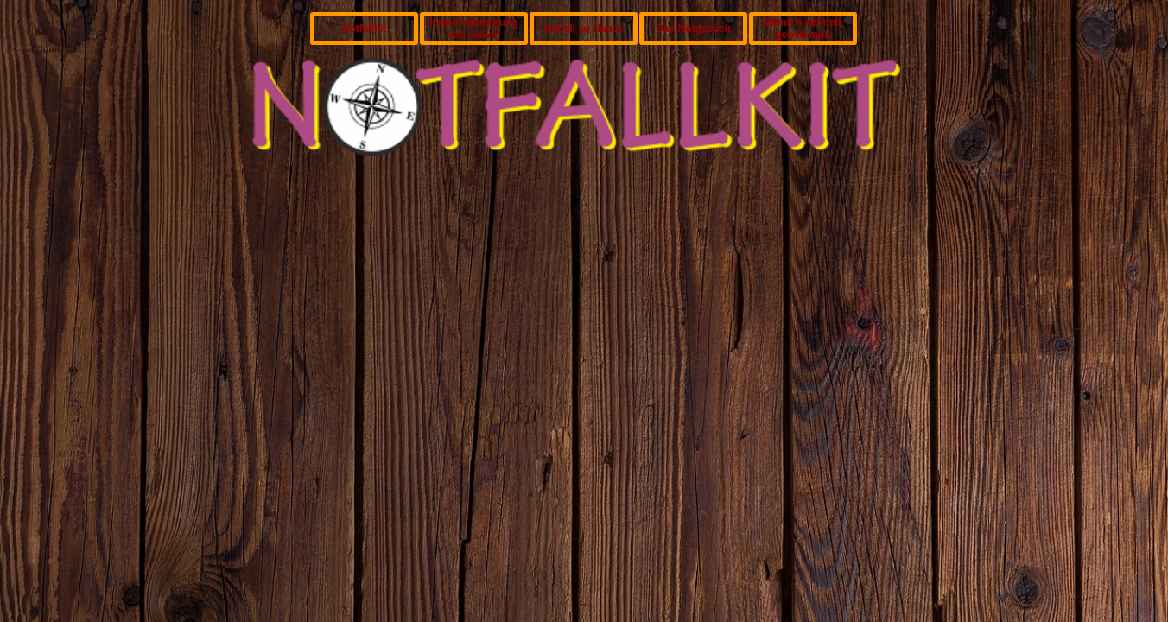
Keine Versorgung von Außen (473, 28)
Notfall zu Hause (583, 28)
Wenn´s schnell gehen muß (803, 28)
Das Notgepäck (693, 28)
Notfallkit (364, 28)
